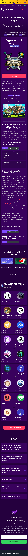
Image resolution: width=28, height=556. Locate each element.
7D (10, 148)
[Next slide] (26, 265)
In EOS (23, 34)
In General (9, 34)
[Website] (8, 101)
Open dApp (14, 76)
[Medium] (16, 101)
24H (5, 148)
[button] (22, 9)
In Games (17, 34)
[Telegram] (13, 101)
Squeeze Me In (14, 541)
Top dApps (12, 32)
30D (16, 148)
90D (16, 231)
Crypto (6, 32)
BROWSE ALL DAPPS (14, 428)
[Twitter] (10, 101)
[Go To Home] (2, 32)
